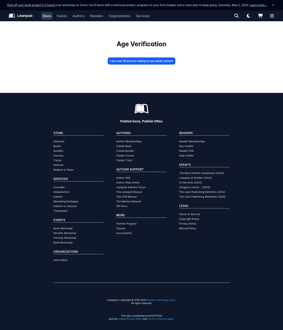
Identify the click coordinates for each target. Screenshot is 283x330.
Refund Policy (187, 228)
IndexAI (58, 196)
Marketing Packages (66, 201)
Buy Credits (186, 146)
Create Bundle (125, 150)
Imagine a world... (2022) (194, 187)
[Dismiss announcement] (273, 5)
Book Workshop (63, 228)
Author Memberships (129, 141)
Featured (58, 141)
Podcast (58, 165)
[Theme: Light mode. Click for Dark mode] (248, 15)
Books (57, 146)
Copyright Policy (189, 218)
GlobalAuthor (61, 191)
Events (62, 16)
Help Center (186, 155)
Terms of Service (189, 214)
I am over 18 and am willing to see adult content (141, 61)
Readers (96, 16)
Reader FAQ (186, 150)
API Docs (121, 206)
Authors (79, 16)
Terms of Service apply (161, 318)
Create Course (125, 155)
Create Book (123, 146)
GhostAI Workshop (64, 233)
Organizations (119, 16)
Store (47, 16)
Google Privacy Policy (130, 318)
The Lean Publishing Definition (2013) (202, 191)
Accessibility (124, 233)
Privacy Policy (188, 223)
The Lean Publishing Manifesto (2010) (202, 196)
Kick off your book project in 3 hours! (31, 5)
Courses (58, 155)
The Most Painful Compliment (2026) (201, 173)
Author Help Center (128, 182)
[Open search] (236, 15)
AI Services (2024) (190, 182)
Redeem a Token (63, 169)
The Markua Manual (128, 201)
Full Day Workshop (64, 237)
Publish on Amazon (65, 206)
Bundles (58, 150)
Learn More (60, 260)
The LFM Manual (126, 196)
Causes (120, 228)
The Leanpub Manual (129, 191)
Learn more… (258, 5)
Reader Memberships (192, 141)
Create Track (124, 160)
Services (143, 16)
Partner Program (126, 223)
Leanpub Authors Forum (131, 187)
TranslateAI (60, 210)
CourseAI (59, 187)
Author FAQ (123, 177)
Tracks (57, 160)
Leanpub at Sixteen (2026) (195, 177)
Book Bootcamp (63, 242)
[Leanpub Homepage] (20, 16)
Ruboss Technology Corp (161, 300)
